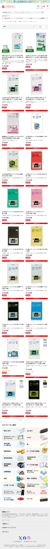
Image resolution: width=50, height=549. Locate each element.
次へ (28, 419)
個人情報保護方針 (18, 541)
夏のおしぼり (7, 18)
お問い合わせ (5, 531)
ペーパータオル (19, 18)
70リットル (34, 21)
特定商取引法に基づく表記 (30, 541)
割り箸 (31, 18)
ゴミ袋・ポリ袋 (12, 21)
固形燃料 (42, 18)
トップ (4, 21)
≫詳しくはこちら (6, 520)
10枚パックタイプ (23, 21)
